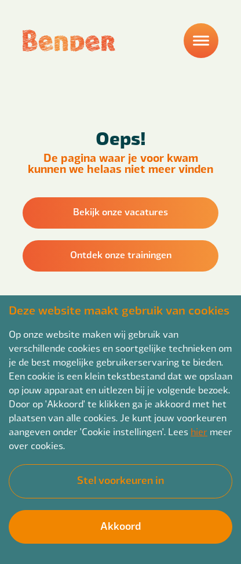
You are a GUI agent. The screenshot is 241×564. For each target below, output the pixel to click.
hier (199, 431)
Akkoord (120, 525)
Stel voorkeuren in (120, 479)
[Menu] (201, 40)
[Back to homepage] (69, 40)
